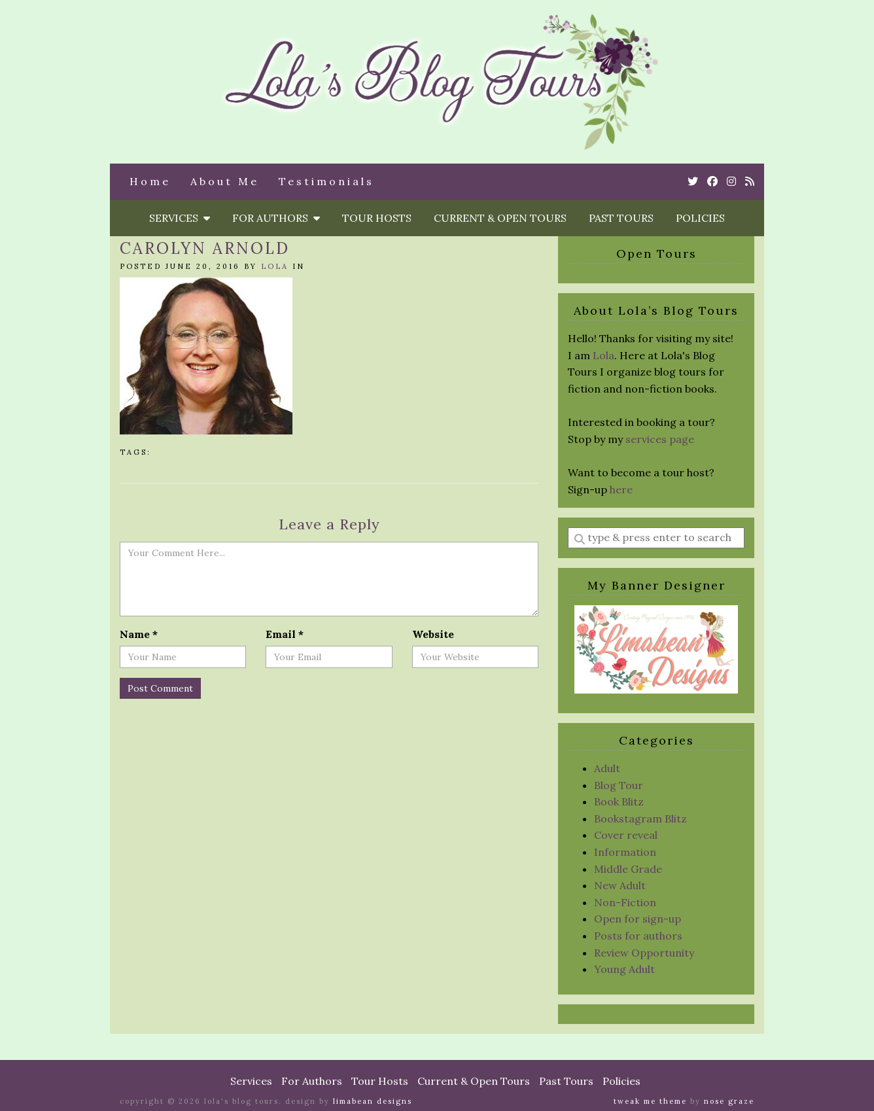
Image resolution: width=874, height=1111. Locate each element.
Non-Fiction (625, 902)
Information (625, 851)
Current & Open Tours (500, 217)
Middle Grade (628, 868)
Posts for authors (638, 935)
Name (139, 634)
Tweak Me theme (650, 1101)
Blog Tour (618, 785)
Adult (607, 768)
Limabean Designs (372, 1101)
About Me (224, 181)
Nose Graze (729, 1101)
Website (433, 634)
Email (285, 634)
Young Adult (624, 969)
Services (179, 217)
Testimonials (326, 181)
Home (150, 181)
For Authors (276, 217)
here (621, 489)
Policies (700, 217)
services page (659, 439)
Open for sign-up (637, 918)
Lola (274, 266)
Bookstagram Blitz (640, 818)
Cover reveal (625, 834)
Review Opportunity (644, 952)
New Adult (620, 885)
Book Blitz (619, 801)
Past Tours (621, 217)
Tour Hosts (376, 217)
